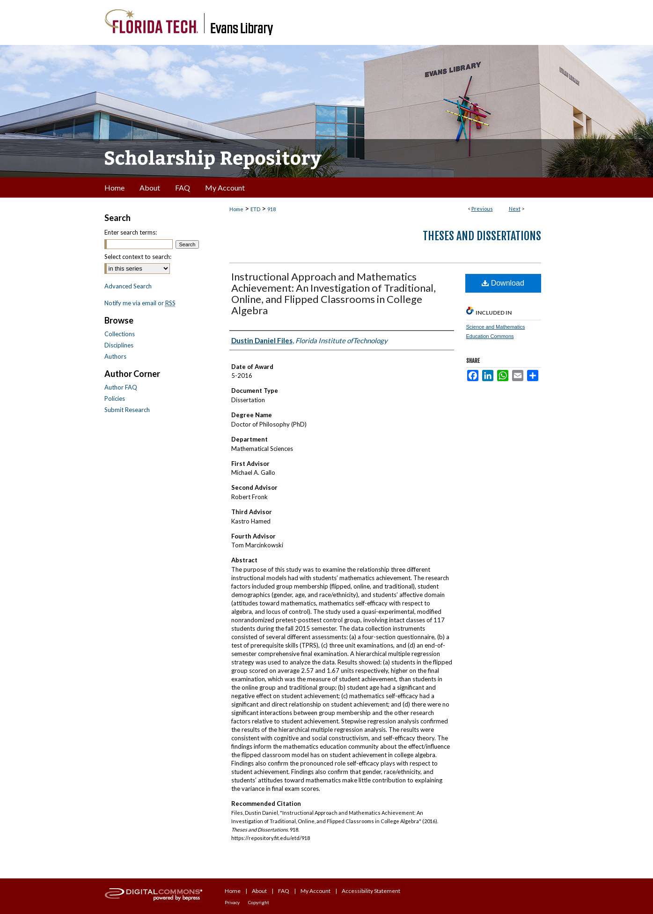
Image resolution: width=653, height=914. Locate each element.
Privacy (232, 902)
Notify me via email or (140, 303)
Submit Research (127, 409)
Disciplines (118, 345)
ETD (255, 209)
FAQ (283, 890)
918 (271, 209)
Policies (114, 398)
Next (515, 209)
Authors (115, 356)
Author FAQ (120, 387)
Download (503, 283)
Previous (482, 209)
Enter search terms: (130, 232)
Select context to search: (137, 256)
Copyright (258, 902)
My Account (315, 890)
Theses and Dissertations (482, 236)
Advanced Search (128, 286)
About (259, 890)
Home (236, 209)
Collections (119, 334)
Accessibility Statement (371, 890)
